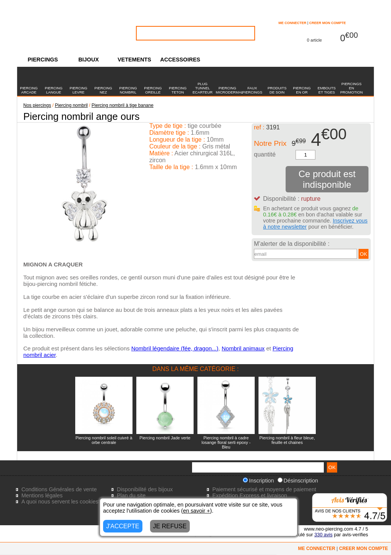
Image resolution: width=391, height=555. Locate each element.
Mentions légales (42, 495)
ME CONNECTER (292, 23)
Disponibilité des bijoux (145, 489)
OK (363, 254)
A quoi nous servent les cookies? (61, 502)
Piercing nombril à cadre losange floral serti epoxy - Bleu (226, 442)
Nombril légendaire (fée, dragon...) (174, 348)
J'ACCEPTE (122, 526)
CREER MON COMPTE (327, 23)
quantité (265, 154)
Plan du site (131, 495)
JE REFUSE (170, 526)
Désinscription (298, 481)
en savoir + (196, 511)
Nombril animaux (243, 348)
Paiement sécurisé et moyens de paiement (264, 489)
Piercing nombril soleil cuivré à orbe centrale (104, 440)
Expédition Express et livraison (249, 495)
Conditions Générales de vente (59, 489)
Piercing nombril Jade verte (164, 438)
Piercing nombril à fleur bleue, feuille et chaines (287, 440)
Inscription (258, 481)
